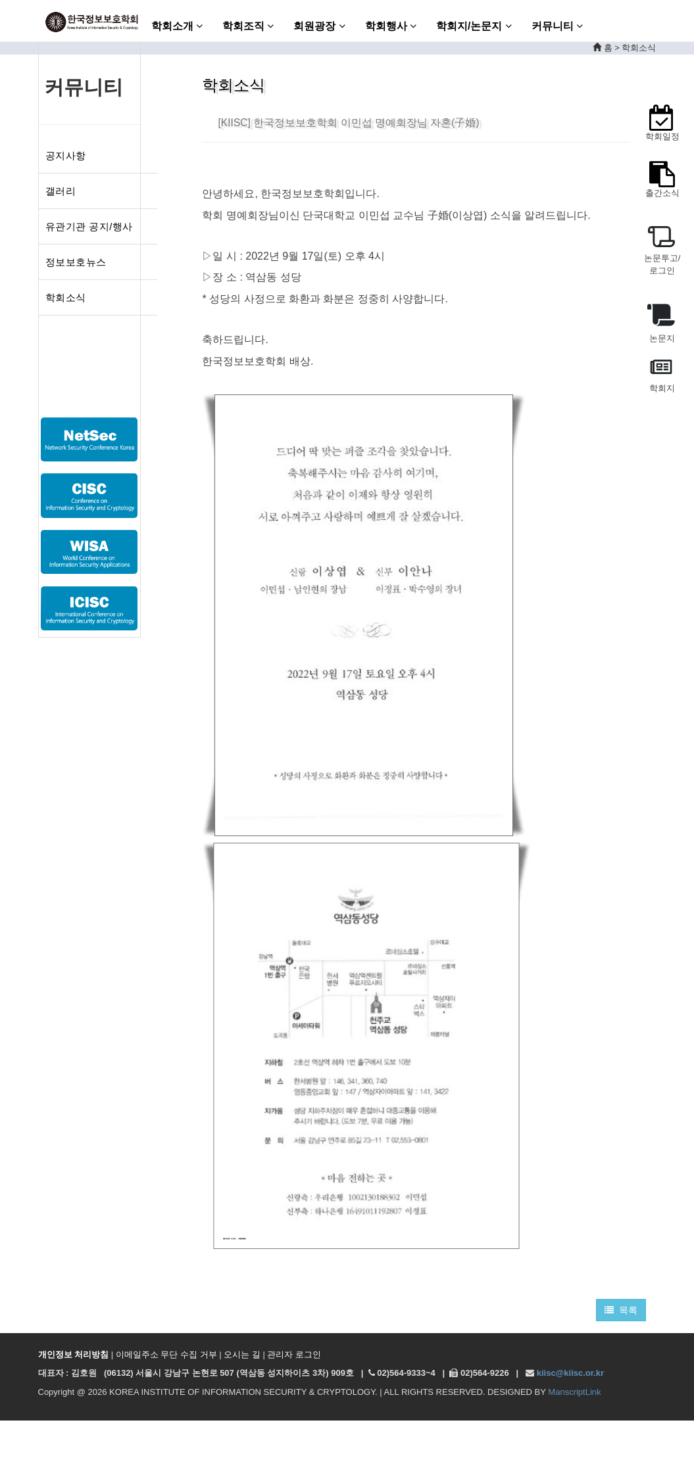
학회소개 (177, 26)
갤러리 (60, 191)
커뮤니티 (557, 26)
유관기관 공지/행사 (89, 226)
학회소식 (65, 297)
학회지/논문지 (474, 26)
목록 (621, 1310)
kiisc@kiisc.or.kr (570, 1373)
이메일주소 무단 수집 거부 (166, 1354)
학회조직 (248, 26)
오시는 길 (242, 1354)
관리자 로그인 (294, 1354)
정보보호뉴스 (76, 262)
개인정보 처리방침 (73, 1354)
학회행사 (390, 26)
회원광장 (319, 26)
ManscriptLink (574, 1392)
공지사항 (65, 155)
